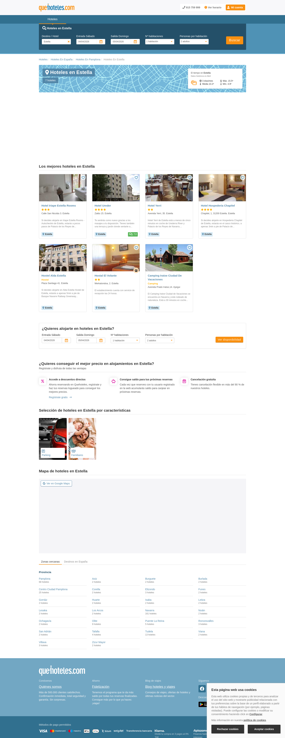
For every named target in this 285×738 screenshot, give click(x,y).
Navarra (149, 573)
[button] (235, 7)
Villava (42, 605)
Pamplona (44, 541)
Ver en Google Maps (56, 446)
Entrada (85, 36)
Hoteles (43, 59)
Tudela (149, 594)
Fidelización (100, 650)
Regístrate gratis (60, 360)
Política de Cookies (99, 719)
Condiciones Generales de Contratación (156, 719)
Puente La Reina (154, 584)
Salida (120, 36)
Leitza (201, 562)
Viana (201, 594)
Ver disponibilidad (229, 302)
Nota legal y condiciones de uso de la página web (63, 719)
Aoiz (94, 541)
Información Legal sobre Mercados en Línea (60, 724)
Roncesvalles (206, 584)
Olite (94, 584)
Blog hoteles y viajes (160, 650)
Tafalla (95, 594)
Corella (96, 552)
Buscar (234, 40)
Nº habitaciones (154, 36)
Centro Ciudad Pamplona (53, 552)
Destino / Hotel (50, 36)
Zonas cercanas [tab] (50, 524)
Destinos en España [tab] (75, 524)
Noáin (201, 573)
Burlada (202, 541)
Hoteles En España (62, 59)
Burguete (150, 541)
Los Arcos (97, 573)
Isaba (148, 562)
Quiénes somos (50, 650)
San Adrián (45, 594)
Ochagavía (45, 584)
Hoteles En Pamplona (88, 59)
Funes (202, 552)
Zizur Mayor (99, 605)
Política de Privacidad (123, 719)
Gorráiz (43, 562)
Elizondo (150, 552)
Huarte (96, 562)
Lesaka (43, 573)
